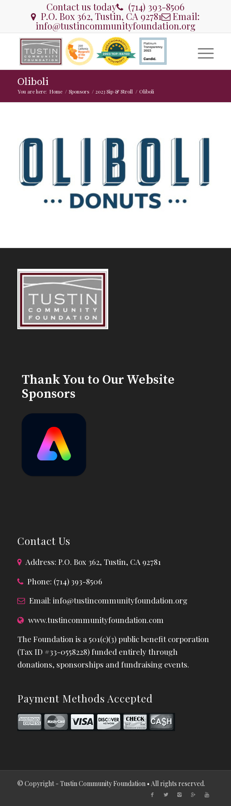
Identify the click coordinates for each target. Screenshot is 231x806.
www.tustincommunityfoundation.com (96, 620)
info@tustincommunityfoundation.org (115, 26)
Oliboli (33, 82)
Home (56, 91)
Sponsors (79, 91)
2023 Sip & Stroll (114, 91)
